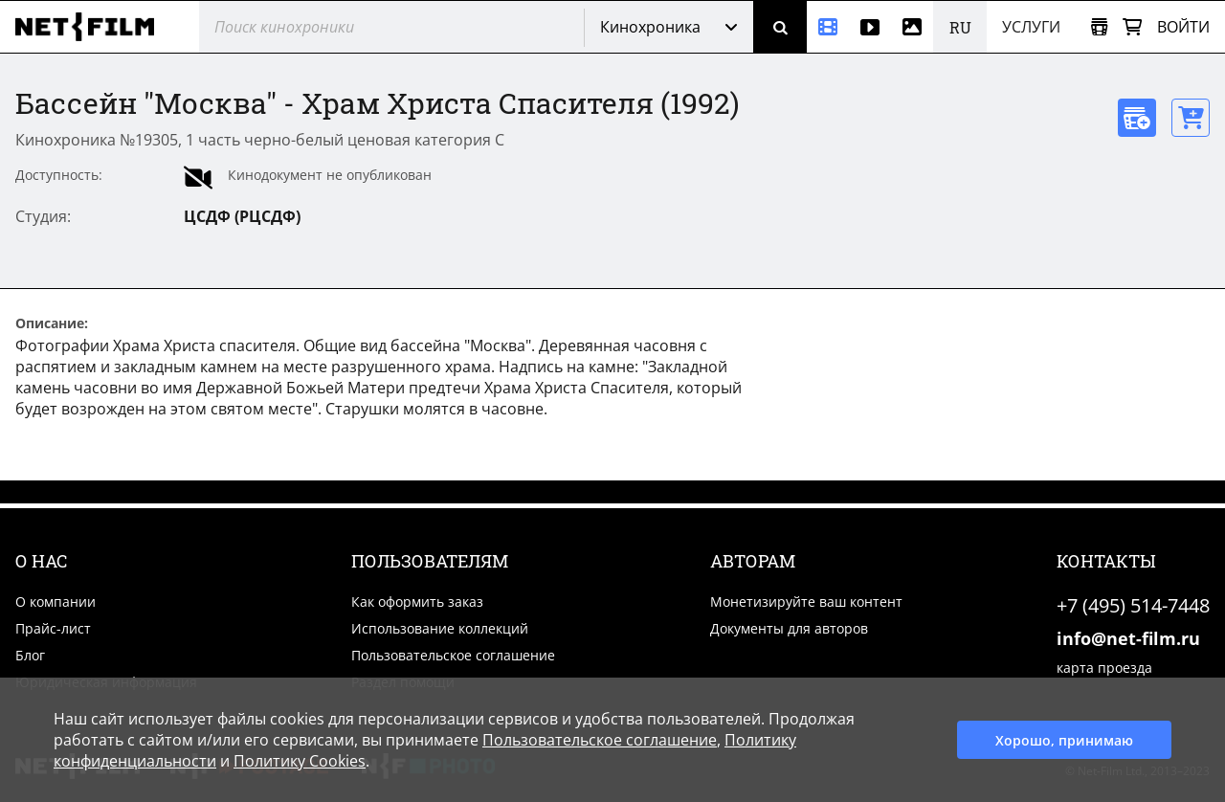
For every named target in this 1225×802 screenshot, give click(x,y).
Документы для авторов (789, 628)
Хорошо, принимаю (1064, 740)
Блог (30, 655)
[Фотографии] (912, 27)
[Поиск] (780, 27)
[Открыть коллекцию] (1099, 27)
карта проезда (1104, 667)
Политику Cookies (300, 760)
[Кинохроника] (828, 27)
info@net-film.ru (1128, 638)
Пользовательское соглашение (453, 655)
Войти (1183, 26)
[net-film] (91, 26)
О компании (55, 601)
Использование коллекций (439, 628)
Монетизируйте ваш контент (806, 601)
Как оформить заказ (417, 601)
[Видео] (870, 27)
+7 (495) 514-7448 (1133, 605)
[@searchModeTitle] (384, 27)
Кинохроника (650, 26)
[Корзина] (1132, 27)
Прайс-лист (53, 628)
